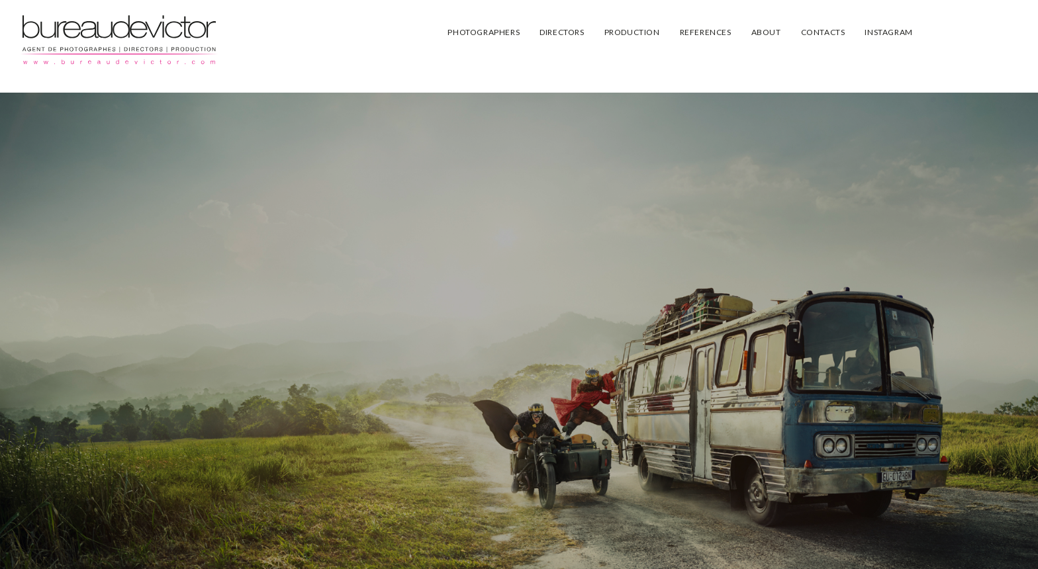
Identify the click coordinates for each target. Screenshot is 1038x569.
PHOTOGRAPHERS (484, 32)
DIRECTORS (562, 32)
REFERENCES (705, 32)
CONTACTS (823, 32)
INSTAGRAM (888, 32)
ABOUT (766, 32)
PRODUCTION (632, 32)
